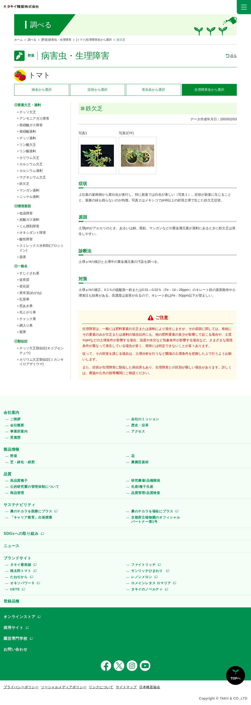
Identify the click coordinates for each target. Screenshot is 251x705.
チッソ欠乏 (27, 112)
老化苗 (24, 286)
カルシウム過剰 (31, 171)
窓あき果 (26, 306)
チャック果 (27, 319)
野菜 (13, 456)
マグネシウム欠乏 (32, 177)
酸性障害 (26, 239)
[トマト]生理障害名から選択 (94, 39)
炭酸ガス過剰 (29, 219)
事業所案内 (19, 431)
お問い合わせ (15, 649)
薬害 (22, 257)
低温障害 (26, 213)
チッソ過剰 (27, 138)
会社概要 (17, 425)
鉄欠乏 (24, 184)
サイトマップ (126, 687)
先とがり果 (27, 312)
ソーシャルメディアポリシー (63, 687)
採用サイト (13, 628)
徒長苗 (24, 279)
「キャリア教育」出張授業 (31, 517)
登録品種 (11, 601)
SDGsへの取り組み (21, 534)
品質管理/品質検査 (145, 493)
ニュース (11, 546)
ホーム (18, 39)
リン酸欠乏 (27, 145)
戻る (233, 56)
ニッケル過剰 (29, 197)
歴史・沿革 (140, 425)
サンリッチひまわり (147, 571)
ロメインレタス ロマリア (151, 583)
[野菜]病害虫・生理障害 (56, 39)
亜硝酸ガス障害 (31, 125)
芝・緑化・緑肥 (22, 462)
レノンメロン (141, 577)
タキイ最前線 (20, 565)
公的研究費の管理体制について (34, 487)
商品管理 (17, 493)
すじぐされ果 (29, 273)
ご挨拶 (15, 419)
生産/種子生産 (142, 487)
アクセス (138, 431)
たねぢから (19, 577)
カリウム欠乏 (29, 158)
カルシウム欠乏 (31, 164)
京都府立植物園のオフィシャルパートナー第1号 (155, 519)
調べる (32, 39)
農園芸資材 (140, 462)
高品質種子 (19, 480)
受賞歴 (15, 437)
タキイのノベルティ (147, 589)
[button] (244, 7)
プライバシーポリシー (21, 687)
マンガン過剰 (29, 190)
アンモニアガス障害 (34, 118)
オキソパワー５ (22, 583)
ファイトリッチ (143, 565)
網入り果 (26, 325)
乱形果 (24, 299)
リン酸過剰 (27, 151)
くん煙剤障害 (29, 226)
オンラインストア (19, 617)
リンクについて (101, 687)
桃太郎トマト (20, 571)
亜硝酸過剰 (27, 131)
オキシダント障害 (32, 232)
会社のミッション (145, 419)
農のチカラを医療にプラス (31, 511)
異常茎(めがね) (30, 293)
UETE (15, 589)
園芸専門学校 (15, 638)
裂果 (22, 332)
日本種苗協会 (149, 687)
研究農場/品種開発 (145, 480)
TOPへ (236, 678)
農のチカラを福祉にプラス (152, 511)
